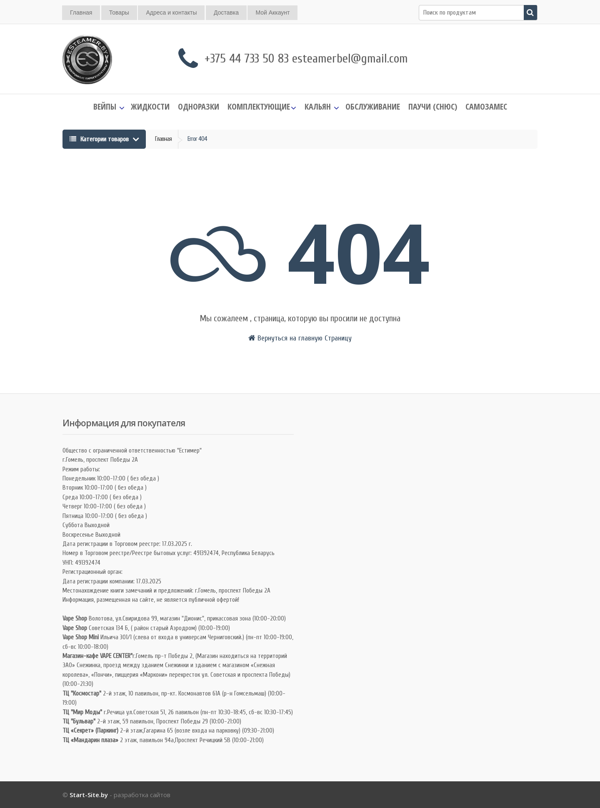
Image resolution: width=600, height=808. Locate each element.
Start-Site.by (89, 794)
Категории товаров (100, 139)
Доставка (226, 12)
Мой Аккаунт (272, 12)
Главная (81, 12)
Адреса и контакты (171, 12)
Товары (119, 12)
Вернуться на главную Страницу (300, 338)
